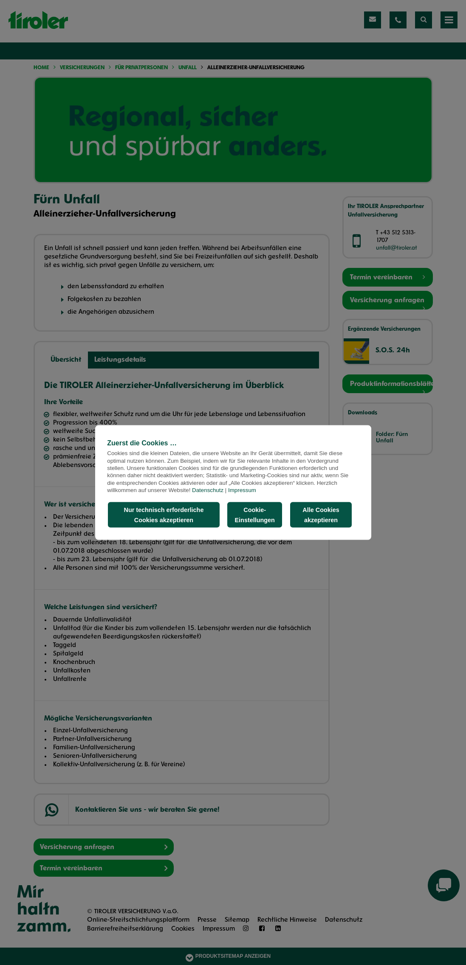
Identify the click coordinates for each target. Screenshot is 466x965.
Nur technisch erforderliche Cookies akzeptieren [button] (163, 514)
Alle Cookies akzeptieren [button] (320, 514)
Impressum (242, 490)
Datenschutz (207, 490)
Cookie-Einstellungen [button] (255, 514)
